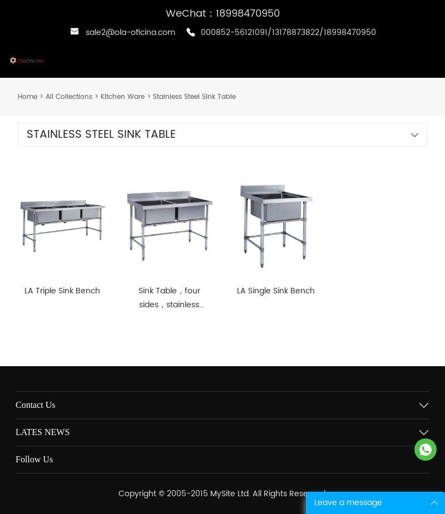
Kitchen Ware (123, 97)
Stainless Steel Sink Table (194, 97)
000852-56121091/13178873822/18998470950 (288, 32)
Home (27, 97)
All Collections (69, 97)
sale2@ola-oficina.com (130, 32)
